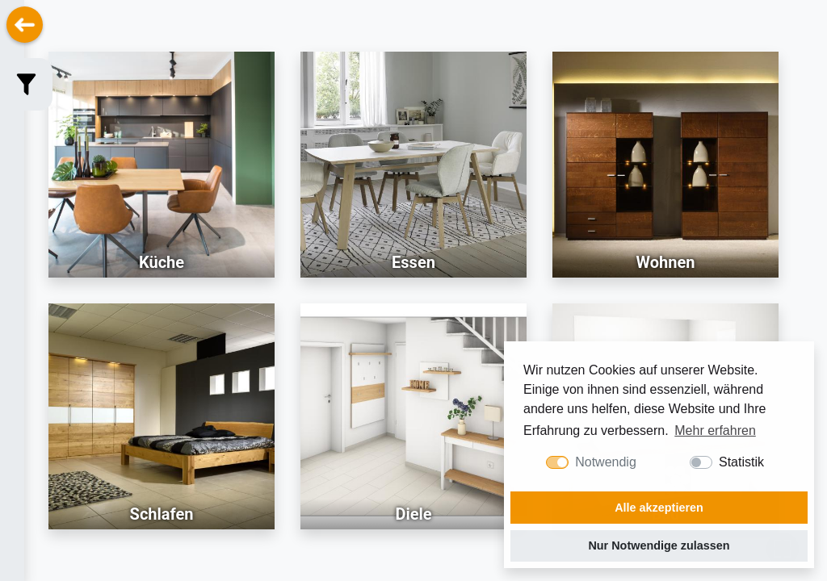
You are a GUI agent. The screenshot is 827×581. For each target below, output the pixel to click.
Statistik (741, 462)
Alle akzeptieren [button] (659, 507)
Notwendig (605, 462)
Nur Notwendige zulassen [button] (658, 545)
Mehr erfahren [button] (715, 430)
